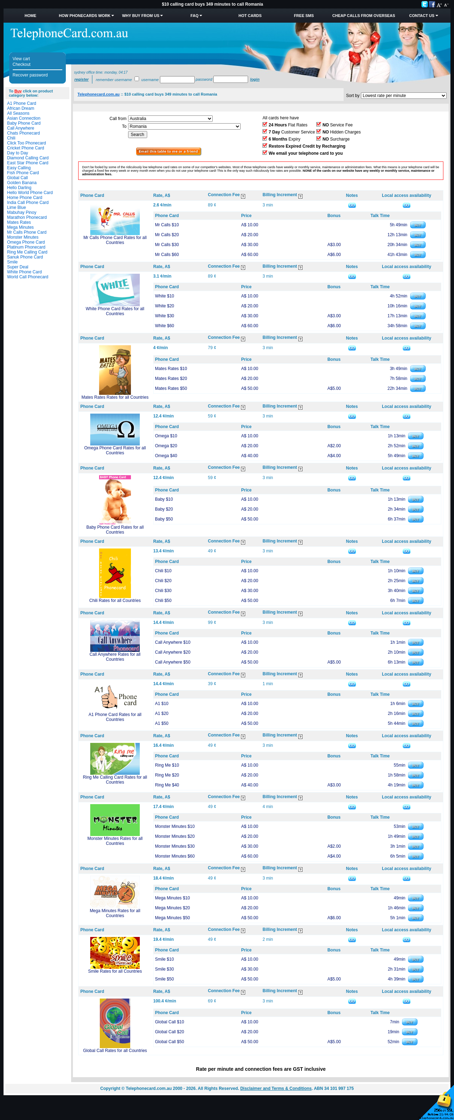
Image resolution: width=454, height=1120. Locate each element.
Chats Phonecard (23, 133)
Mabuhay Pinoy (21, 212)
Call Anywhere (20, 128)
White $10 (164, 296)
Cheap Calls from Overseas (363, 15)
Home (30, 15)
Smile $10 (164, 959)
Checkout (22, 64)
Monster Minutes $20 (175, 836)
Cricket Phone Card (25, 148)
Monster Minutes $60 (175, 856)
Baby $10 (164, 499)
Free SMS (304, 15)
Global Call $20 (169, 1031)
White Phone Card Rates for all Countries (115, 311)
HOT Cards (250, 15)
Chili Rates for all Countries (114, 600)
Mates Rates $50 (171, 388)
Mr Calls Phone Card (26, 232)
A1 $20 (161, 713)
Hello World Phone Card (30, 192)
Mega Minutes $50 (172, 917)
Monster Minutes (23, 237)
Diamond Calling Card (27, 157)
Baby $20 (164, 509)
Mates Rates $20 (171, 378)
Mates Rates (19, 222)
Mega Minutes (20, 227)
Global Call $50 (169, 1041)
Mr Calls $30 (167, 244)
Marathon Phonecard (27, 217)
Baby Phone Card (24, 123)
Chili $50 (163, 600)
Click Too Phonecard (26, 143)
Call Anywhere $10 (172, 642)
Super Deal (17, 267)
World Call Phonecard (27, 276)
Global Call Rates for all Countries (115, 1050)
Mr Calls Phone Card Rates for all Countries (115, 240)
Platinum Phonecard (26, 247)
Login (254, 79)
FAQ (194, 15)
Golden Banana (21, 182)
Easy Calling (19, 167)
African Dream (20, 108)
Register (81, 79)
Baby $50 (164, 519)
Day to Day (17, 152)
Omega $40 (166, 455)
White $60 (164, 325)
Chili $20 (163, 580)
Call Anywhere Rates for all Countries (115, 657)
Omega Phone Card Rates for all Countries (115, 450)
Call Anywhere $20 (172, 652)
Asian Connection (23, 118)
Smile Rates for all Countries (115, 971)
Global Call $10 (169, 1021)
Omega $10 (166, 435)
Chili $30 (163, 590)
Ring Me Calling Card (27, 252)
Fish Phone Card (23, 172)
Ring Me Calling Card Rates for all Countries (115, 780)
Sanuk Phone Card (25, 257)
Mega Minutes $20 (172, 907)
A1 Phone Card (21, 103)
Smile (12, 262)
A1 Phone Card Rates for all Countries (114, 717)
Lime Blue (16, 207)
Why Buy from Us (140, 15)
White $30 (164, 315)
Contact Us (421, 15)
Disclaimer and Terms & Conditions (276, 1088)
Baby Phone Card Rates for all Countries (115, 530)
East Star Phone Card (27, 162)
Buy (18, 91)
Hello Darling (19, 187)
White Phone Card (24, 271)
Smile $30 (164, 969)
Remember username (114, 80)
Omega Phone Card (26, 242)
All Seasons (18, 113)
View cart (21, 58)
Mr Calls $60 (167, 254)
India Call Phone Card (27, 202)
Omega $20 (166, 445)
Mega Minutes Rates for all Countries (115, 913)
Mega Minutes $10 (172, 898)
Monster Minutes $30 (175, 846)
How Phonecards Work (84, 15)
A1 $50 (161, 723)
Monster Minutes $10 (175, 826)
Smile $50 (164, 979)
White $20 (164, 305)
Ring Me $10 (167, 765)
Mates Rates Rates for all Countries (114, 397)
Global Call (17, 177)
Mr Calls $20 (167, 234)
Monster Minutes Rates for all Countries (115, 841)
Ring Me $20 (167, 775)
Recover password (30, 75)
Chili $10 (163, 570)
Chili (11, 138)
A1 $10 (161, 703)
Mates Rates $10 (171, 368)
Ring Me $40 (167, 785)
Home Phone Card (24, 197)
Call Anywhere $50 (172, 662)
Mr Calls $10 (167, 224)
